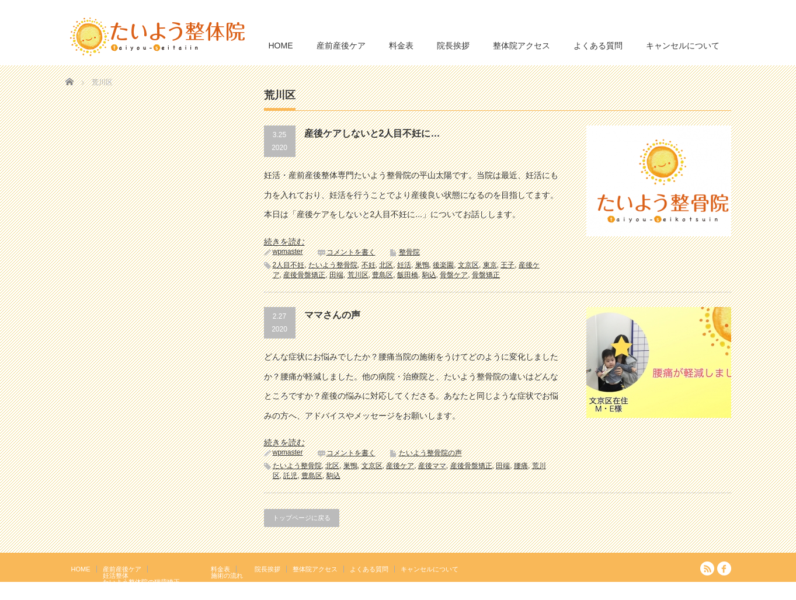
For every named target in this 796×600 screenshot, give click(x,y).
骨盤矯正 (486, 275)
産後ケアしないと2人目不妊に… (372, 133)
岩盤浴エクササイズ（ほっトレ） (151, 588)
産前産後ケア (341, 45)
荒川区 (358, 275)
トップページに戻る (302, 517)
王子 (507, 265)
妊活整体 (115, 575)
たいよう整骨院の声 (430, 453)
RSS (707, 568)
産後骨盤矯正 (304, 275)
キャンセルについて (682, 45)
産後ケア (400, 466)
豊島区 (382, 275)
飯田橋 (407, 275)
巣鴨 (422, 265)
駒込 (429, 275)
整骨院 (409, 252)
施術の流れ (227, 575)
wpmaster (288, 251)
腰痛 (521, 466)
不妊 (368, 265)
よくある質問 (598, 45)
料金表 (401, 45)
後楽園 (443, 265)
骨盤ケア (454, 275)
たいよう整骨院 (332, 265)
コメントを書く (351, 252)
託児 (290, 476)
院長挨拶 (453, 45)
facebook (724, 568)
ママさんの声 (332, 315)
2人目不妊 (289, 265)
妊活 (404, 265)
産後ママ (432, 466)
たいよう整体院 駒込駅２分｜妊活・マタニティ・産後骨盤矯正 (629, 591)
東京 (490, 265)
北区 (386, 265)
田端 (336, 275)
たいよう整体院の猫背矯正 (141, 581)
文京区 (468, 265)
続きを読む (284, 241)
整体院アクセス (521, 45)
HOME (281, 45)
